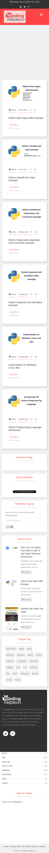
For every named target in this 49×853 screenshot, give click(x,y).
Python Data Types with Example (26, 118)
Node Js (39, 655)
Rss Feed (25, 846)
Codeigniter (21, 661)
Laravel (9, 680)
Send (10, 527)
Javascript (21, 655)
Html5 (14, 673)
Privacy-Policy (15, 846)
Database (6, 770)
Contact (42, 846)
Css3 (25, 667)
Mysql (21, 649)
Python (12, 110)
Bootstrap (34, 667)
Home (4, 753)
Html (18, 667)
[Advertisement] (24, 50)
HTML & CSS (7, 766)
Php (7, 673)
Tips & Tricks (11, 649)
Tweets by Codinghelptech (12, 802)
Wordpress (33, 661)
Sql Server (10, 655)
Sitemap (34, 846)
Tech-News (24, 673)
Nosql (29, 649)
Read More (14, 125)
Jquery (30, 655)
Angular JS (10, 661)
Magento (9, 667)
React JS (35, 673)
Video (4, 778)
